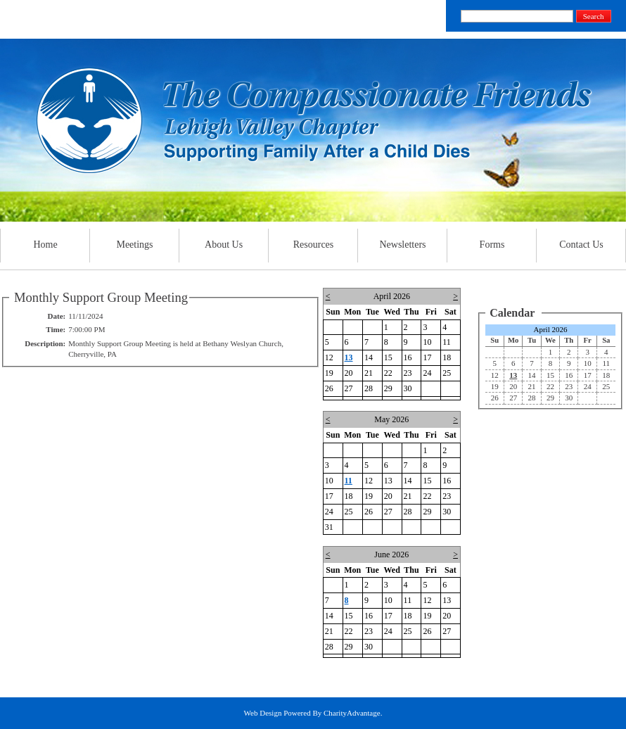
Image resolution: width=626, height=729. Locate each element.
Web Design (263, 713)
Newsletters (402, 244)
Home (45, 244)
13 (349, 357)
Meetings (134, 244)
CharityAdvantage (352, 713)
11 (348, 481)
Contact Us (581, 244)
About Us (224, 244)
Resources (313, 244)
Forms (492, 244)
